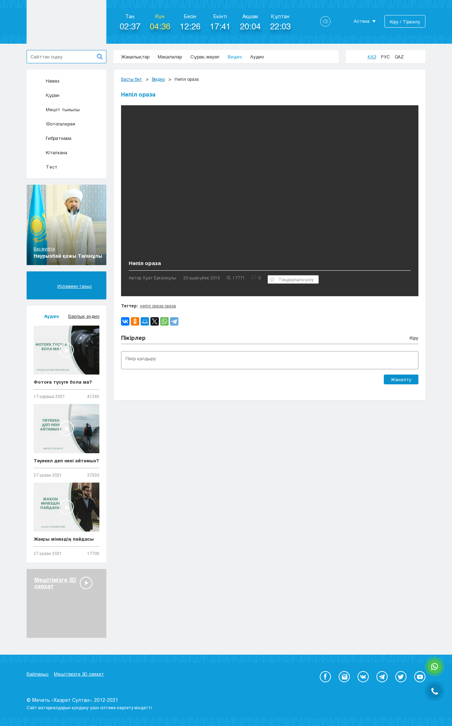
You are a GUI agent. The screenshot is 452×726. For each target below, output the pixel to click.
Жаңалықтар (135, 56)
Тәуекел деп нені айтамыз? (66, 460)
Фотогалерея (54, 124)
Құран (46, 95)
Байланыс (38, 674)
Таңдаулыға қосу (291, 279)
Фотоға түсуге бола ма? (63, 382)
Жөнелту (401, 379)
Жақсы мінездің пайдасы (64, 539)
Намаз (46, 81)
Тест (45, 167)
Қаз (372, 56)
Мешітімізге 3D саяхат (79, 674)
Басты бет (131, 79)
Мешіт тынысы (57, 109)
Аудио (257, 56)
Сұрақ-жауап (204, 56)
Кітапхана (50, 152)
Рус (385, 56)
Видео (235, 56)
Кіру (414, 338)
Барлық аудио (83, 316)
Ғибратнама (52, 138)
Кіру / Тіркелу (405, 21)
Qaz (399, 56)
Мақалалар (170, 56)
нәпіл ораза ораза (158, 305)
